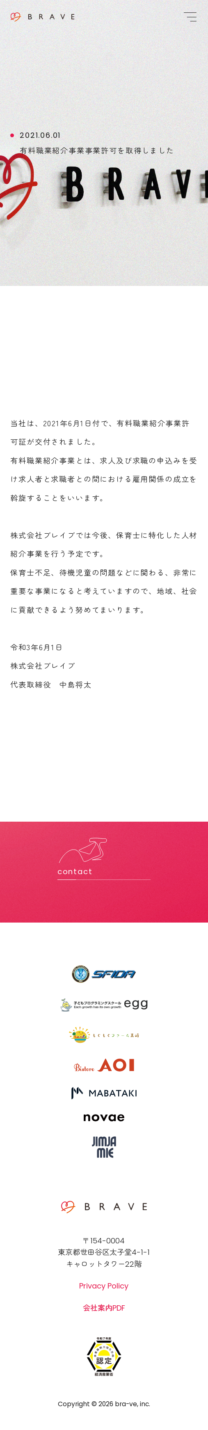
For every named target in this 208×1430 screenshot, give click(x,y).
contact (75, 871)
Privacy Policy (103, 1286)
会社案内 (104, 1307)
